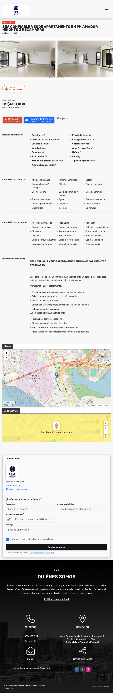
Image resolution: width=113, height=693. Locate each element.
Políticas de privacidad (56, 599)
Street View (14, 88)
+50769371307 (30, 636)
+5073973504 (14, 485)
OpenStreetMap (104, 405)
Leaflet (88, 405)
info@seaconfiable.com (18, 489)
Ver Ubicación (48, 432)
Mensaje (10, 524)
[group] (28, 59)
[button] (49, 77)
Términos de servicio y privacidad (41, 553)
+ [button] (6, 353)
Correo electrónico (66, 504)
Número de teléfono (15, 514)
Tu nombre (11, 504)
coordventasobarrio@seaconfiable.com (30, 668)
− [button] (6, 358)
